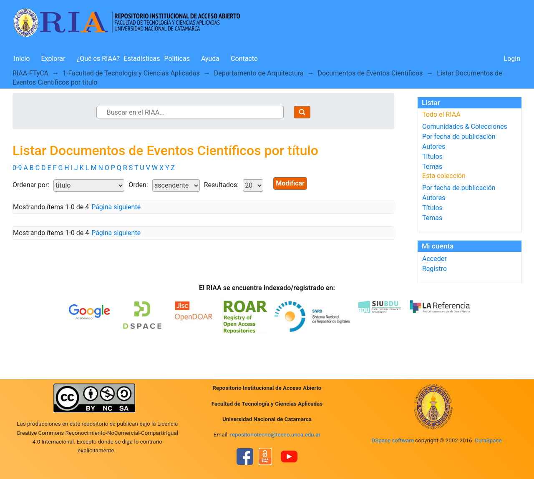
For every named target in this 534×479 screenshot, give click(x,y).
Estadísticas (142, 59)
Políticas (177, 59)
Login (512, 59)
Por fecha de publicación (459, 136)
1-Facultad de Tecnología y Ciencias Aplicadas (131, 73)
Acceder (434, 259)
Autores (433, 146)
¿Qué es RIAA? (98, 59)
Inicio (22, 59)
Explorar (53, 59)
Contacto (244, 59)
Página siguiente (116, 207)
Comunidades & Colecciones (464, 126)
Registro (434, 269)
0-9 (17, 168)
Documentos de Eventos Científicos (370, 73)
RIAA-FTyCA (30, 73)
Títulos (432, 157)
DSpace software (392, 440)
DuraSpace (488, 440)
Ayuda (210, 59)
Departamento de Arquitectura (259, 73)
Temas (432, 167)
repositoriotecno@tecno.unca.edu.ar (275, 434)
